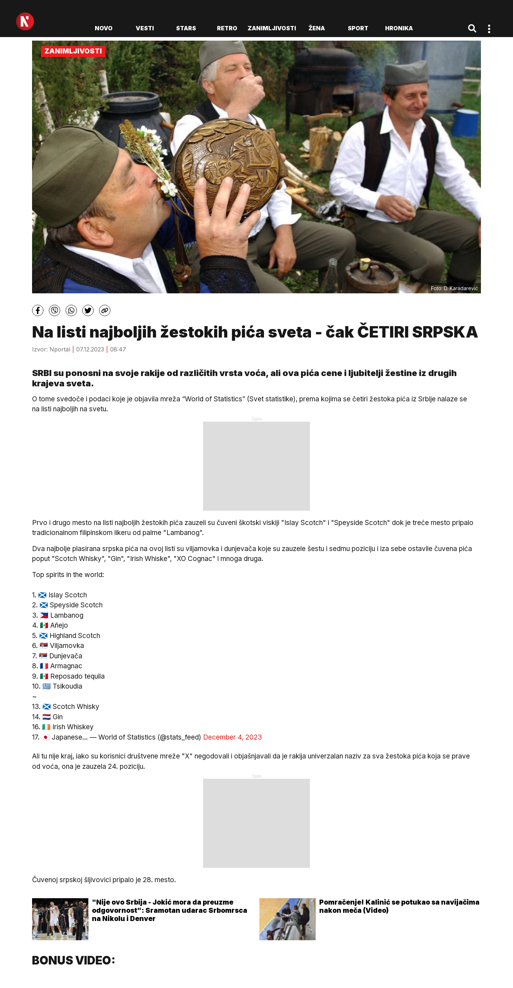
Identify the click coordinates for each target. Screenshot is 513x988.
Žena (317, 28)
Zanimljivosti (272, 28)
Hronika (399, 28)
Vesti (145, 28)
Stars (186, 28)
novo (104, 28)
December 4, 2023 (232, 737)
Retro (227, 28)
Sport (358, 28)
